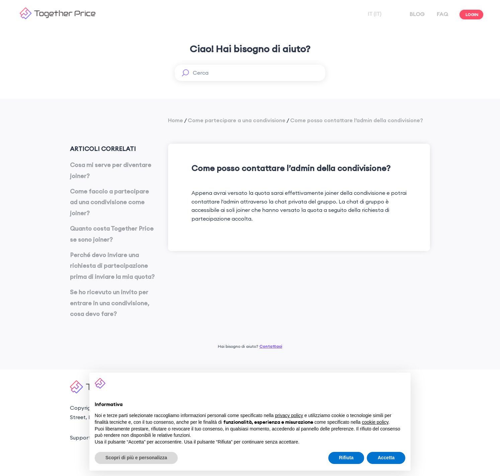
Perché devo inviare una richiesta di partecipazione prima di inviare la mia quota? (112, 266)
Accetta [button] (386, 457)
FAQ (441, 14)
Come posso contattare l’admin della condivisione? (356, 120)
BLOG (416, 14)
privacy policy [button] (289, 415)
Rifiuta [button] (346, 457)
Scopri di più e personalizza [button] (136, 457)
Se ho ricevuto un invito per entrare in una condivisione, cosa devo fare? (109, 303)
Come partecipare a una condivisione (236, 120)
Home (175, 120)
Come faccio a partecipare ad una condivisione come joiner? (109, 202)
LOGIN (471, 14)
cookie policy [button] (375, 422)
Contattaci (270, 346)
